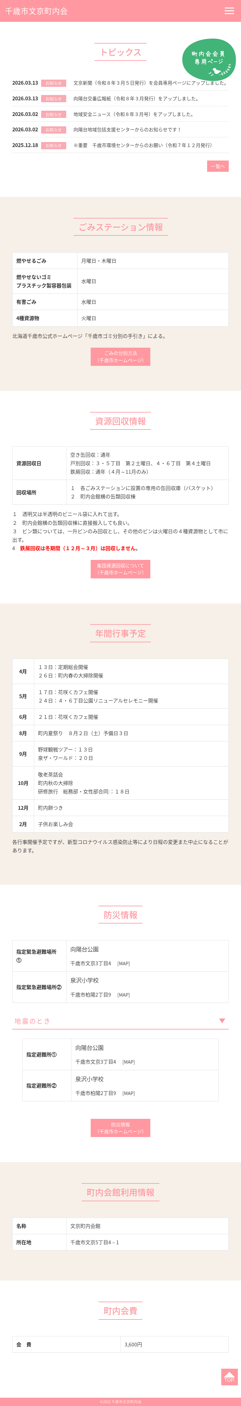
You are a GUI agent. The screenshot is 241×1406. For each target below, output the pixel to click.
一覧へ (217, 175)
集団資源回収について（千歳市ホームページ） (120, 580)
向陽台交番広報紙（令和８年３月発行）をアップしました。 (141, 108)
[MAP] (124, 974)
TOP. (228, 1379)
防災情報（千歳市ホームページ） (120, 1142)
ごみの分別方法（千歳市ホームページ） (120, 366)
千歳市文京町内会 (39, 10)
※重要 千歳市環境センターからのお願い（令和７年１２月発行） (148, 154)
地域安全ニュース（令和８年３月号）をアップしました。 (138, 123)
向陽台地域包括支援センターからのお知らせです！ (131, 138)
